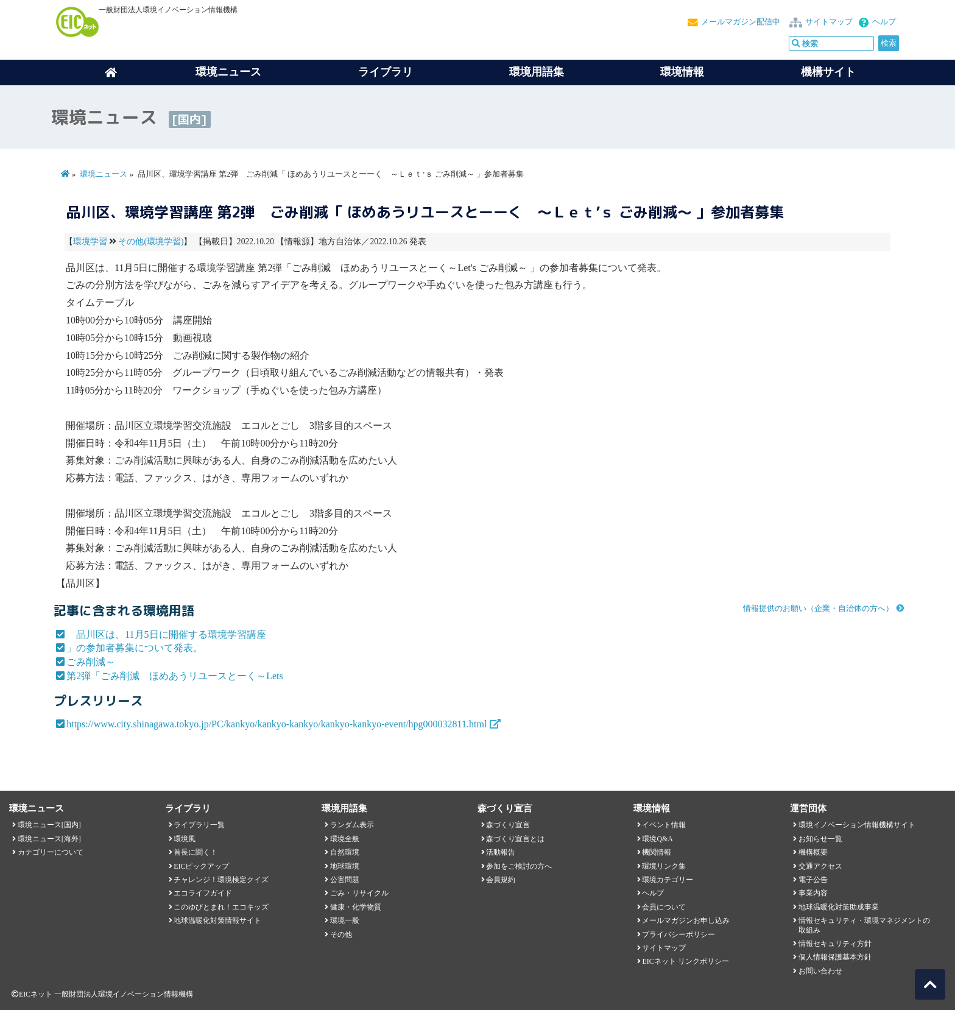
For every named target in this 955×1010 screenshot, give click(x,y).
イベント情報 (664, 825)
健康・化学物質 (355, 907)
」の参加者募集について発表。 (134, 648)
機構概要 (813, 852)
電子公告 (813, 879)
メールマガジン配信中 (740, 22)
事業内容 (813, 893)
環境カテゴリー (667, 879)
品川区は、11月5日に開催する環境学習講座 (166, 634)
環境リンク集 (664, 866)
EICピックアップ (201, 866)
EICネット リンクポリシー (685, 961)
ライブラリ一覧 (199, 825)
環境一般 (344, 920)
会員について (664, 907)
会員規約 (500, 879)
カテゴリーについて (50, 852)
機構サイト (828, 72)
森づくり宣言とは (515, 839)
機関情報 (656, 852)
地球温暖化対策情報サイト (217, 920)
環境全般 (344, 839)
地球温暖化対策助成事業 (838, 907)
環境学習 (90, 241)
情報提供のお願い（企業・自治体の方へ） (818, 608)
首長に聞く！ (195, 852)
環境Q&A (657, 839)
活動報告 (500, 852)
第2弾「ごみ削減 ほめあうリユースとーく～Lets (174, 676)
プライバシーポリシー (678, 934)
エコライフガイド (203, 893)
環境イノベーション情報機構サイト (856, 825)
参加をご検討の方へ (519, 866)
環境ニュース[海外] (49, 839)
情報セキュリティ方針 (835, 943)
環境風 (185, 839)
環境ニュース (103, 174)
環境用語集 (536, 72)
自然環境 (344, 852)
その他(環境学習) (150, 241)
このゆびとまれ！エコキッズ (221, 907)
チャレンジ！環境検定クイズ (221, 879)
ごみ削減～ (90, 662)
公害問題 (344, 879)
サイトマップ (829, 22)
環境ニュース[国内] (49, 825)
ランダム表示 (352, 825)
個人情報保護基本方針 (835, 957)
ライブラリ (385, 72)
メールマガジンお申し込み (686, 920)
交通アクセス (820, 866)
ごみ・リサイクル (359, 893)
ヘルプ (884, 22)
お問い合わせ (820, 971)
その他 (341, 934)
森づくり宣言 (508, 825)
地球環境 (344, 866)
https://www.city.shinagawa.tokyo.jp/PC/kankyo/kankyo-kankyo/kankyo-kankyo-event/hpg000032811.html (276, 724)
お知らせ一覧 (820, 839)
